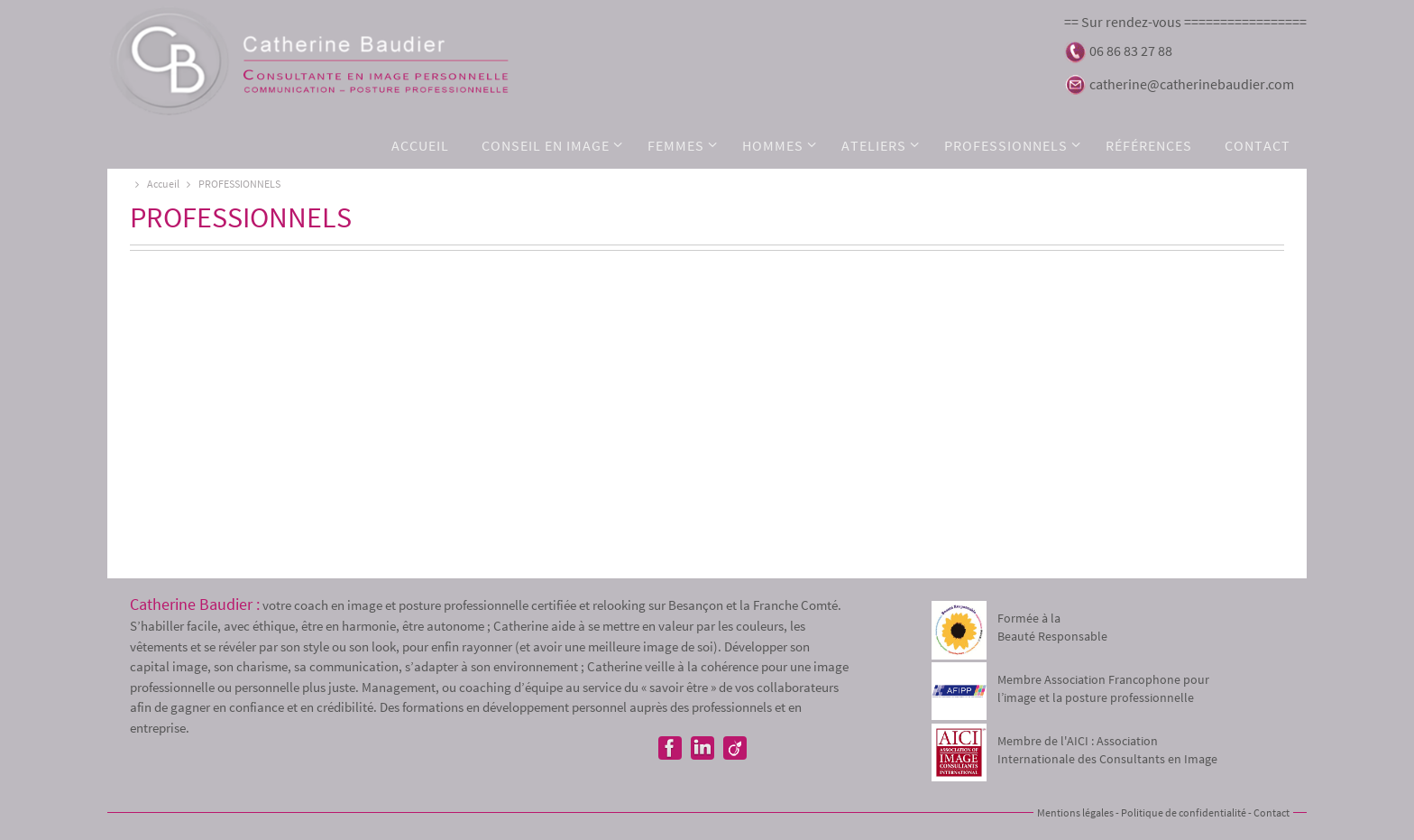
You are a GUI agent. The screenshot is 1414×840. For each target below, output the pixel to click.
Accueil (154, 183)
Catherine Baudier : (195, 604)
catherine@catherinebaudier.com (1191, 84)
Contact (1271, 812)
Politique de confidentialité (1183, 812)
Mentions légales (1075, 812)
